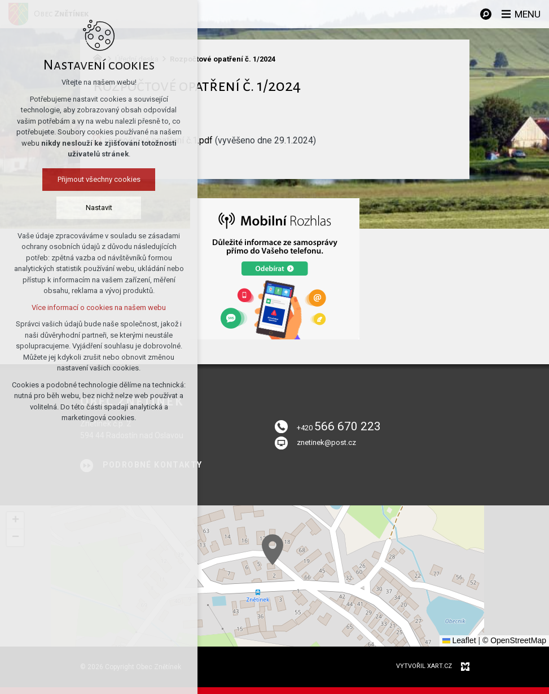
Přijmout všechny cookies (99, 179)
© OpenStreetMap (514, 640)
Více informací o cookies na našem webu (99, 307)
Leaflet (459, 640)
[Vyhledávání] (484, 14)
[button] (272, 550)
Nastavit (99, 207)
